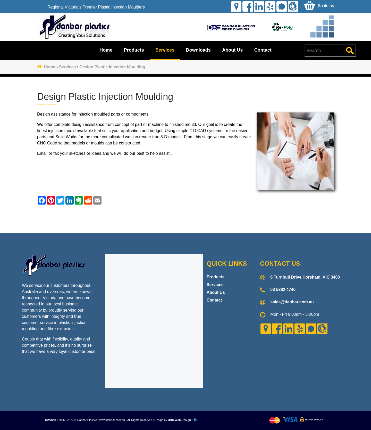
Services (164, 50)
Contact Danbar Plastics (185, 217)
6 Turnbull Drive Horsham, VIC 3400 (305, 277)
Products (134, 50)
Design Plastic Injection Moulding (112, 67)
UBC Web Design (179, 419)
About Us (232, 50)
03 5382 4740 (283, 289)
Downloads (198, 50)
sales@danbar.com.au (292, 302)
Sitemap (50, 419)
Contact (263, 50)
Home (105, 50)
